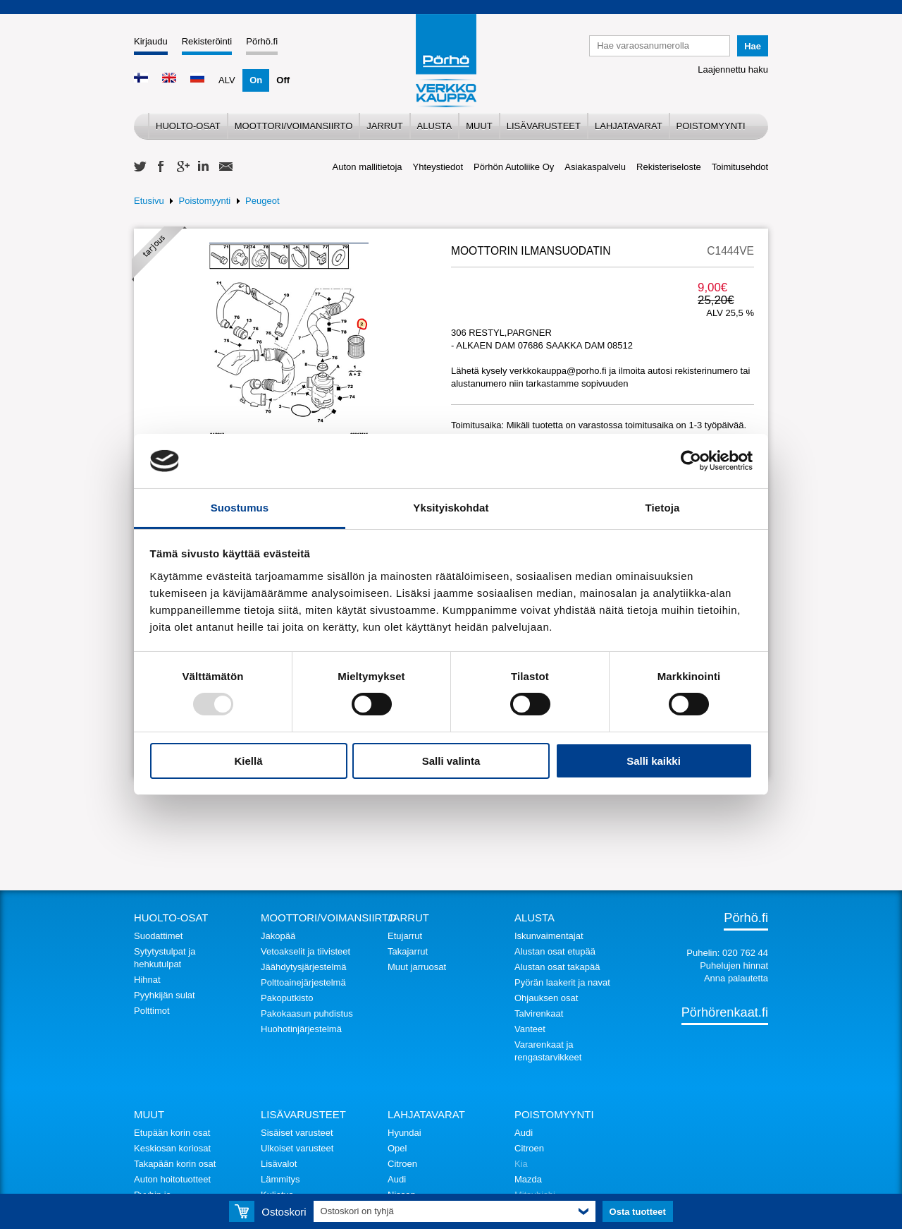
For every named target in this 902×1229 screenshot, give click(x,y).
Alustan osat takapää (557, 967)
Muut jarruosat (417, 967)
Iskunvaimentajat (548, 936)
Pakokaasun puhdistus (307, 1013)
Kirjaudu (151, 41)
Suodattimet (158, 936)
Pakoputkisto (287, 998)
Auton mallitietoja (367, 167)
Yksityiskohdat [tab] (450, 508)
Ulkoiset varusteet (297, 1148)
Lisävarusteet (544, 126)
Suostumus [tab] (240, 508)
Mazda (528, 1179)
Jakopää (278, 936)
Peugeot (262, 200)
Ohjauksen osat (546, 998)
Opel (397, 1148)
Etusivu (149, 200)
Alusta (434, 126)
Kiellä (248, 761)
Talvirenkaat (538, 1013)
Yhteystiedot (438, 167)
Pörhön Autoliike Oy (514, 167)
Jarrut (384, 126)
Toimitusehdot (740, 167)
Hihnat (147, 979)
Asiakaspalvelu (595, 167)
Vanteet (529, 1029)
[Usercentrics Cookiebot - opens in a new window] (691, 460)
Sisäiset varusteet (297, 1132)
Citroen (402, 1163)
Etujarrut (405, 936)
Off (283, 80)
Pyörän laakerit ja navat (562, 982)
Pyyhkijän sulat (164, 995)
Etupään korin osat (172, 1132)
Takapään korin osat (175, 1163)
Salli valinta (451, 761)
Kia (521, 1163)
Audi (397, 1179)
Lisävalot (279, 1163)
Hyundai (404, 1132)
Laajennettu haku (733, 69)
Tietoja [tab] (662, 508)
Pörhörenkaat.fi (724, 1012)
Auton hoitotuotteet (172, 1179)
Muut (479, 126)
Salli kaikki (653, 761)
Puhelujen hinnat (734, 965)
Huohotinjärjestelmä (301, 1029)
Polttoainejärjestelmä (303, 982)
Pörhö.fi (262, 41)
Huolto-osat (188, 126)
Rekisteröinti (207, 41)
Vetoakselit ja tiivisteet (305, 951)
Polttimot (152, 1010)
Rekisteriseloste (668, 167)
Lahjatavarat (628, 126)
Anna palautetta (736, 978)
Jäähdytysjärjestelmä (303, 967)
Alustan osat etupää (554, 951)
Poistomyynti (711, 126)
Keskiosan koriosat (172, 1148)
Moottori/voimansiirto (294, 126)
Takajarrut (408, 951)
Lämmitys (280, 1179)
